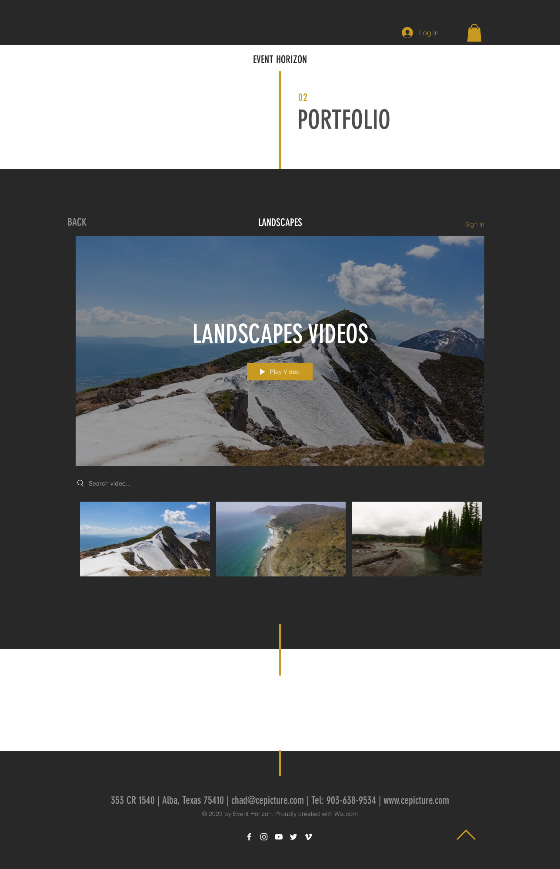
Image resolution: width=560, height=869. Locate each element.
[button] (474, 33)
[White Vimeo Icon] (308, 837)
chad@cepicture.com (267, 800)
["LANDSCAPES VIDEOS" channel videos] (280, 541)
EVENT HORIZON (280, 59)
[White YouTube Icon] (278, 837)
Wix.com (346, 814)
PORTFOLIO (343, 119)
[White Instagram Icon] (264, 837)
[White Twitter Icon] (293, 837)
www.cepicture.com (416, 800)
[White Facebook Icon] (249, 837)
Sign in (474, 224)
